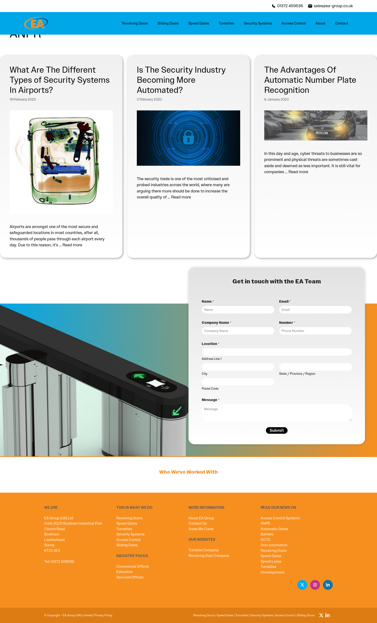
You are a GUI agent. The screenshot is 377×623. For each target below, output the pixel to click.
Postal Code (210, 389)
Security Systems (258, 23)
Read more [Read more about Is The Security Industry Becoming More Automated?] (181, 197)
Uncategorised (272, 572)
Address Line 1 (211, 359)
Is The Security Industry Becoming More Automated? (181, 79)
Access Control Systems (280, 518)
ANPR (265, 523)
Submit (277, 430)
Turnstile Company (203, 550)
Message (211, 400)
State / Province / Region (297, 374)
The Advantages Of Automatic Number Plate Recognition (310, 79)
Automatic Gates (274, 529)
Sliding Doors (168, 23)
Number (287, 323)
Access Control (294, 23)
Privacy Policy (103, 615)
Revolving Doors (135, 23)
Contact (341, 23)
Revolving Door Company (208, 555)
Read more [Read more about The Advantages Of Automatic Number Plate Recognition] (298, 171)
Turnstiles (226, 23)
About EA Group (201, 518)
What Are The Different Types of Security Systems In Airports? (60, 79)
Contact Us (197, 523)
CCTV (265, 539)
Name (208, 301)
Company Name (216, 323)
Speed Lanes (271, 561)
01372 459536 (290, 5)
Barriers (267, 534)
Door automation (274, 545)
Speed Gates (198, 23)
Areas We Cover (201, 529)
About (320, 23)
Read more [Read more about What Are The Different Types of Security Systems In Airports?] (72, 245)
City (204, 374)
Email (285, 301)
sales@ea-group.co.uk (333, 5)
